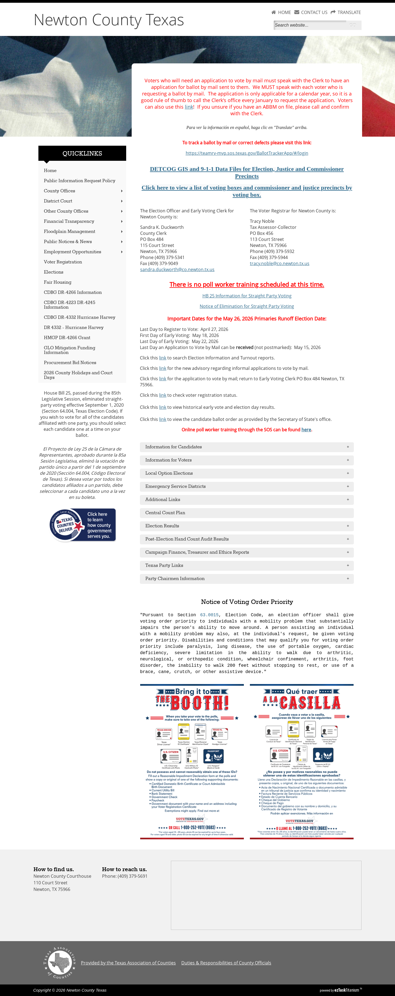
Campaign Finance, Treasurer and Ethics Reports (248, 552)
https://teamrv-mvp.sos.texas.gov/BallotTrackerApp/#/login (247, 153)
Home (50, 171)
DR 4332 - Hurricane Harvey (74, 328)
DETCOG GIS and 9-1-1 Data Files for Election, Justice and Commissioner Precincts (247, 172)
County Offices (84, 191)
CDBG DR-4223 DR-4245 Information (69, 305)
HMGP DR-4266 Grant (67, 338)
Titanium (347, 990)
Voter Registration (63, 262)
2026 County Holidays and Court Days (78, 375)
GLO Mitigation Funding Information (69, 350)
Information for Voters (248, 460)
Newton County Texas (108, 19)
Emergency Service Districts (248, 486)
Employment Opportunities (84, 252)
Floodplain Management (84, 232)
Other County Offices (84, 211)
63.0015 (209, 615)
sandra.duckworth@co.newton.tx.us (177, 269)
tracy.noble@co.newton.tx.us (279, 263)
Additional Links (248, 500)
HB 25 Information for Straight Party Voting (247, 296)
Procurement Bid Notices (70, 363)
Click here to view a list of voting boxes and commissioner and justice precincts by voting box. (247, 191)
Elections (53, 272)
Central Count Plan (165, 513)
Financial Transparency (84, 221)
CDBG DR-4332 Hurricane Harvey (79, 317)
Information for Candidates (248, 447)
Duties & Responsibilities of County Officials (226, 963)
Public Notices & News (84, 242)
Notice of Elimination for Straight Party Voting (247, 306)
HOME (284, 12)
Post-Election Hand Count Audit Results (248, 539)
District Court (84, 201)
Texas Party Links (248, 565)
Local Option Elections (248, 473)
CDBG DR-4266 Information (73, 293)
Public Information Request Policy (79, 181)
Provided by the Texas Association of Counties (128, 963)
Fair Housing (57, 282)
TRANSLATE (349, 12)
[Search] (310, 25)
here (306, 430)
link (189, 106)
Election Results (248, 526)
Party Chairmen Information (248, 579)
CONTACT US (314, 12)
